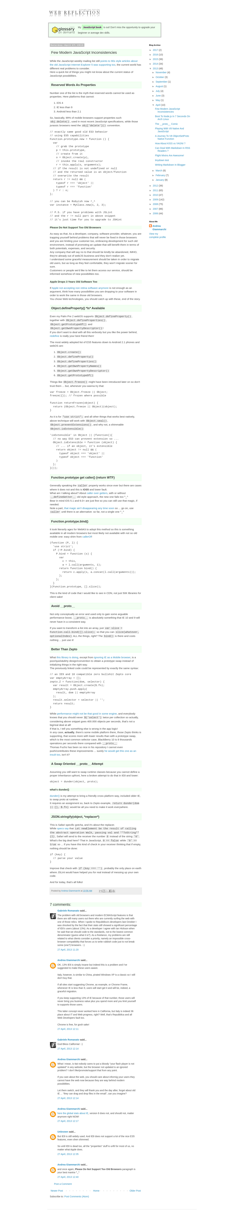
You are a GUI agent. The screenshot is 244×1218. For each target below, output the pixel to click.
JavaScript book (92, 27)
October (160, 77)
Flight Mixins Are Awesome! (169, 155)
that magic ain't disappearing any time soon (89, 501)
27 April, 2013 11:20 (68, 938)
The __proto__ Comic (166, 124)
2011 (156, 190)
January (160, 180)
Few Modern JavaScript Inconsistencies (167, 110)
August (160, 86)
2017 (156, 50)
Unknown (62, 1120)
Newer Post (57, 1179)
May (158, 100)
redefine (54, 333)
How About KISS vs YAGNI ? (170, 143)
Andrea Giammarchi (68, 948)
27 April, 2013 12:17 (68, 1109)
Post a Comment (63, 1172)
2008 (156, 204)
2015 (156, 59)
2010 (156, 195)
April (158, 105)
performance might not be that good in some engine (87, 705)
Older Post (135, 1179)
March (159, 170)
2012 (156, 185)
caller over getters (97, 487)
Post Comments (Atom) (76, 1185)
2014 (156, 63)
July (158, 91)
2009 (156, 199)
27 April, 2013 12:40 (68, 1165)
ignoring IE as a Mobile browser (112, 649)
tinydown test (162, 160)
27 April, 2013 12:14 (68, 1037)
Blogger (136, 1209)
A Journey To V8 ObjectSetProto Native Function (172, 137)
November (161, 72)
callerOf (86, 529)
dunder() (55, 787)
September (162, 81)
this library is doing (67, 649)
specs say (63, 818)
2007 (156, 208)
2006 (156, 213)
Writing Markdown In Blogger (170, 164)
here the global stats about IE (72, 1101)
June (158, 95)
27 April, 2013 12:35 (68, 1142)
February (161, 175)
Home (96, 1179)
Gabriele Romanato (68, 899)
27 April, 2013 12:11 (68, 1017)
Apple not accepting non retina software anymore (80, 287)
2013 (156, 68)
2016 (156, 54)
